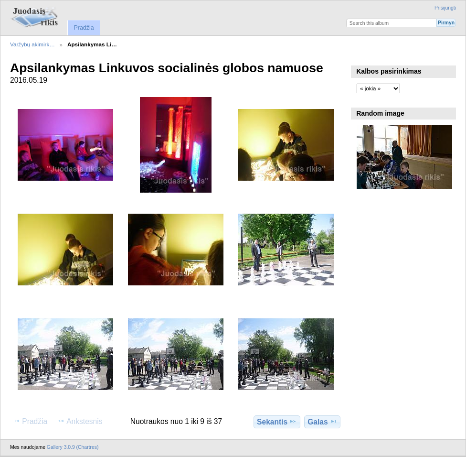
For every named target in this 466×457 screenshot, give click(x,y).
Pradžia (84, 27)
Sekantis (277, 421)
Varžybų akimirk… (32, 44)
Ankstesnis (80, 421)
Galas (322, 421)
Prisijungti (445, 8)
